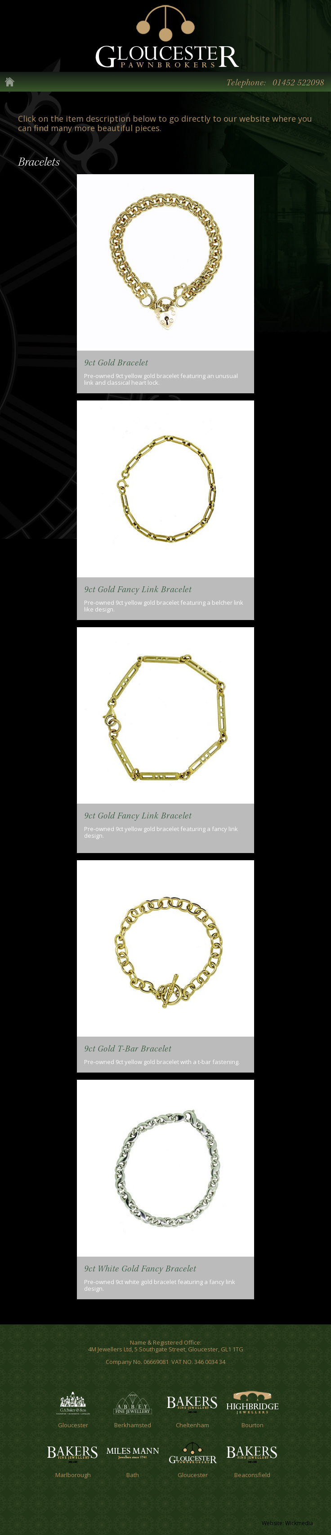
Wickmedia (299, 1523)
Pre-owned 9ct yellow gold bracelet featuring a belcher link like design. (163, 605)
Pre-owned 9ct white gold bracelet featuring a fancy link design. (159, 1285)
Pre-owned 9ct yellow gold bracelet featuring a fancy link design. (161, 832)
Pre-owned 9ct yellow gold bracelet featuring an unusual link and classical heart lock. (161, 379)
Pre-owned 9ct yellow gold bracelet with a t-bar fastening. (162, 1062)
